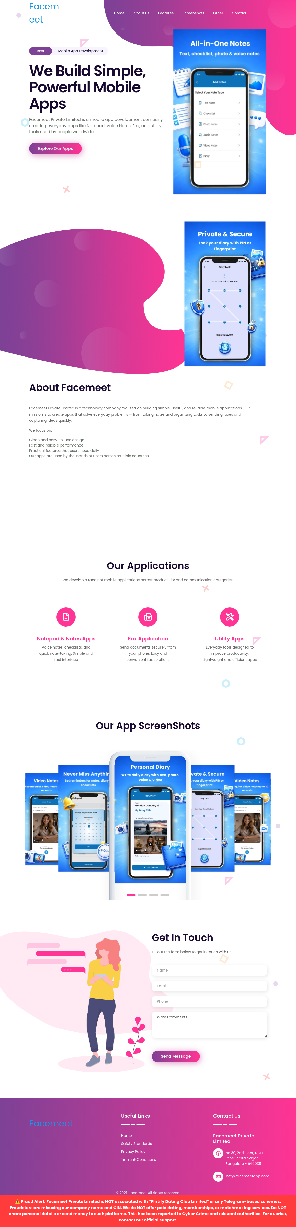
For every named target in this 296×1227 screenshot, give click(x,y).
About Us (141, 13)
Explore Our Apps (55, 148)
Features (166, 13)
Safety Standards (136, 1143)
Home (119, 13)
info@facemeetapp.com (247, 1176)
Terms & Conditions (138, 1159)
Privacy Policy (133, 1151)
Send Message (176, 1056)
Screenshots (193, 13)
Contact (239, 13)
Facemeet (44, 13)
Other (218, 13)
